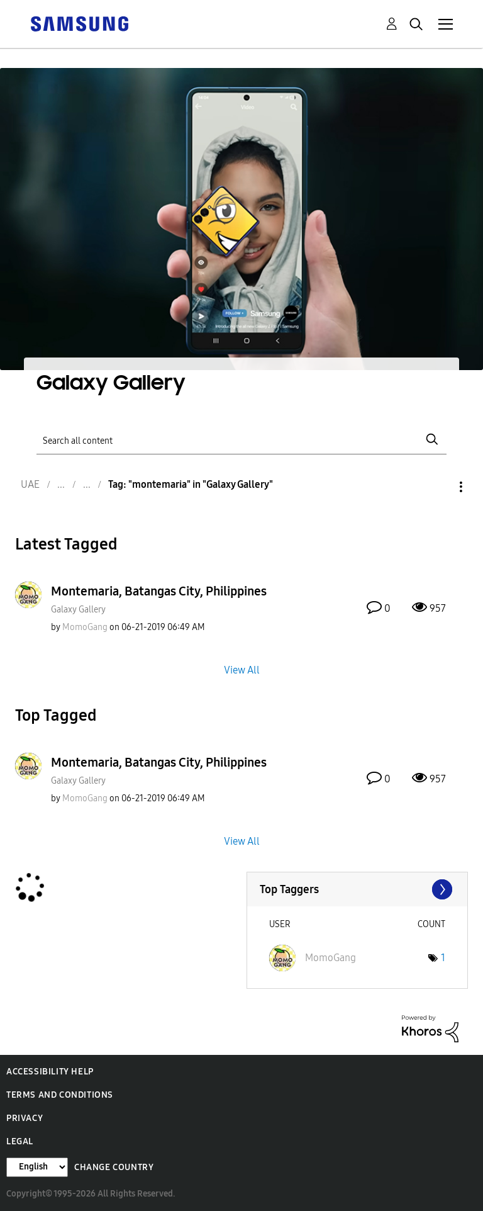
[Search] (241, 439)
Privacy (24, 1118)
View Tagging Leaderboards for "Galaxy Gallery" (357, 889)
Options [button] (439, 487)
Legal (19, 1141)
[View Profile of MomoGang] (85, 627)
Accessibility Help (50, 1071)
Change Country (113, 1167)
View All (242, 669)
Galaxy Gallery (78, 609)
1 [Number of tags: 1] (443, 958)
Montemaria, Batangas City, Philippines (159, 591)
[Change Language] (37, 1167)
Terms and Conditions (59, 1095)
